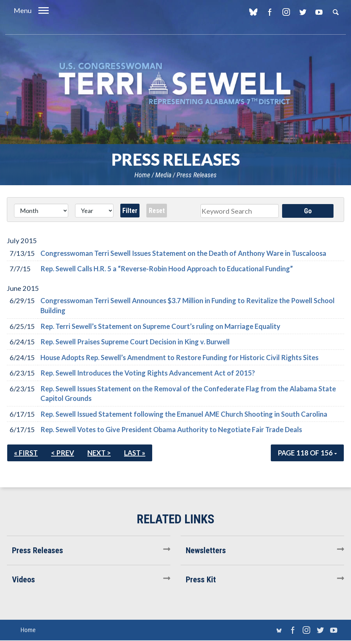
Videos (23, 579)
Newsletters (206, 550)
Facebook (270, 12)
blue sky (253, 12)
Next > (99, 453)
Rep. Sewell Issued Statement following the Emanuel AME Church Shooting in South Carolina (183, 414)
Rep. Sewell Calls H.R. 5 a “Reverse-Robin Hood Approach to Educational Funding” (166, 268)
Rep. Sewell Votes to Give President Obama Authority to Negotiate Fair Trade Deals (171, 429)
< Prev (62, 453)
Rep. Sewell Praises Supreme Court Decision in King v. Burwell (135, 341)
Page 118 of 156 (307, 453)
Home (142, 175)
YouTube (319, 12)
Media (163, 175)
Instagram (286, 12)
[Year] (94, 210)
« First (26, 453)
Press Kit (201, 579)
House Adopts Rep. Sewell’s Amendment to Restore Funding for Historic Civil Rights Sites (179, 357)
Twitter (302, 12)
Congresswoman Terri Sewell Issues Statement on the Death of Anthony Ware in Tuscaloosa (183, 253)
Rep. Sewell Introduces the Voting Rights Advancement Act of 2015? (147, 373)
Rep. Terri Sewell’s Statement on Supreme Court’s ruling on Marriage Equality (160, 326)
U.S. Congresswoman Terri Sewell (175, 84)
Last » (134, 453)
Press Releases (197, 175)
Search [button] (335, 12)
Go (308, 211)
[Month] (41, 210)
